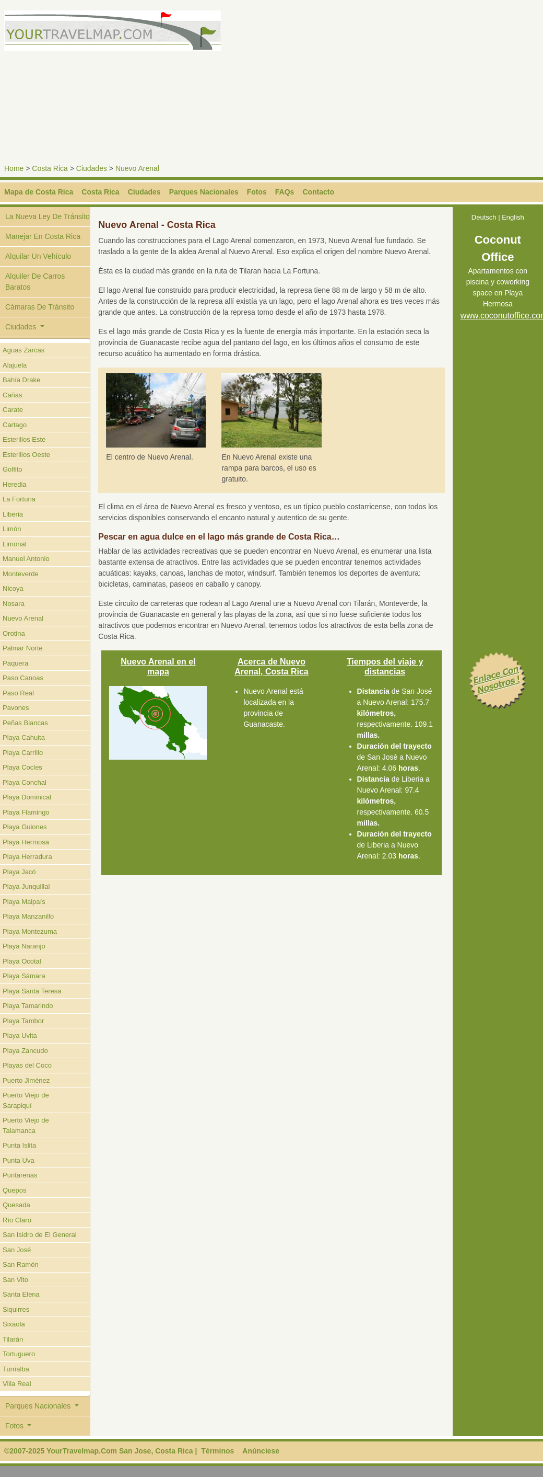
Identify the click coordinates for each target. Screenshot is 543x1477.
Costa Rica (49, 168)
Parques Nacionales (204, 192)
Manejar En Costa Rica (42, 236)
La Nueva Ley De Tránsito (47, 216)
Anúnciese (260, 1451)
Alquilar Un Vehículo (38, 256)
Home (13, 168)
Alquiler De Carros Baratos (35, 281)
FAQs (284, 192)
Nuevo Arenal (137, 168)
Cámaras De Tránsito (39, 307)
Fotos (257, 192)
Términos (217, 1451)
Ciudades (91, 168)
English (513, 217)
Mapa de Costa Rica (38, 192)
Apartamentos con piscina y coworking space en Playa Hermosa (498, 279)
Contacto (318, 192)
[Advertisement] (408, 83)
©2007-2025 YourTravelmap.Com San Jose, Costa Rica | (100, 1451)
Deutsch (484, 217)
